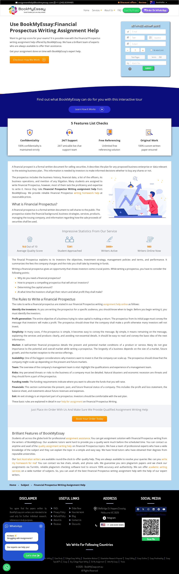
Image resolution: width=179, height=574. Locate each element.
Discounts (76, 523)
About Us (57, 519)
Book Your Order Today (89, 418)
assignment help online (115, 304)
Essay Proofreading (156, 558)
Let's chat (33, 555)
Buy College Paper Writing (79, 561)
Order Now (76, 508)
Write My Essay (112, 561)
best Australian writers (29, 459)
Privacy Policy (59, 512)
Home (13, 485)
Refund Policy (60, 516)
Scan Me (151, 539)
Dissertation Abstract (90, 558)
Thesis (123, 561)
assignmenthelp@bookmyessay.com (34, 2)
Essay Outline (142, 558)
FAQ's (56, 508)
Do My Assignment (97, 561)
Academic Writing (45, 558)
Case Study (59, 558)
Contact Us (76, 519)
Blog (74, 516)
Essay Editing (130, 558)
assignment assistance (78, 438)
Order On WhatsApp (155, 10)
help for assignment (72, 401)
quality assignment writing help (55, 446)
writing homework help (86, 192)
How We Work (78, 512)
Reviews (57, 523)
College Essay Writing (72, 558)
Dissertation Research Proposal (111, 558)
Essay (65, 561)
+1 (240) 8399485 (64, 2)
